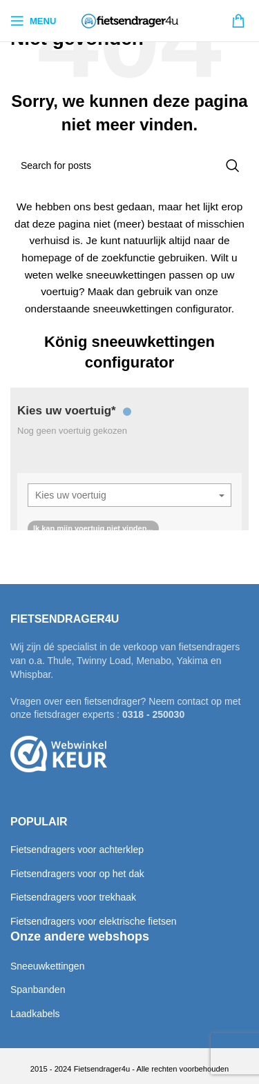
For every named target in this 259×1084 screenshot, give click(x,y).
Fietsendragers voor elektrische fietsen (93, 921)
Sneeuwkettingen (47, 966)
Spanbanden (37, 989)
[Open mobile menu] (33, 20)
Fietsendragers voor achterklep (77, 849)
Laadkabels (35, 1013)
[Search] (129, 165)
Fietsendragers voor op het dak (77, 873)
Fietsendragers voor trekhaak (73, 897)
